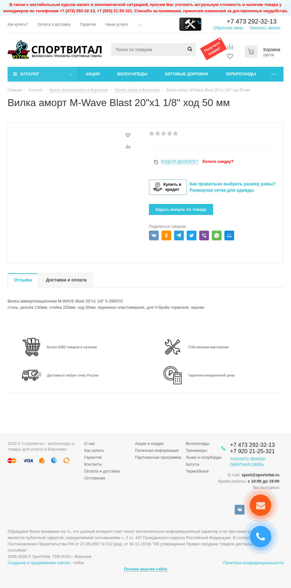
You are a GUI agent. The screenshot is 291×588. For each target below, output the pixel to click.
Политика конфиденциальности (253, 562)
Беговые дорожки (186, 74)
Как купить (94, 450)
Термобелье (197, 471)
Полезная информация (156, 450)
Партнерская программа (158, 457)
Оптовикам (94, 478)
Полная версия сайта (145, 569)
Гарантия (93, 457)
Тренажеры (196, 450)
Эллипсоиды (241, 74)
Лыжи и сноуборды (204, 457)
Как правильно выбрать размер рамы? (232, 183)
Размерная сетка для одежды (221, 190)
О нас (89, 443)
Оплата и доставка (102, 471)
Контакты (93, 464)
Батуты (192, 464)
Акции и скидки (149, 443)
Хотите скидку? (217, 161)
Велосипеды (133, 74)
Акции (92, 74)
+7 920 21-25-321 (252, 451)
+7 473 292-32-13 (252, 21)
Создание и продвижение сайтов (39, 562)
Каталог (29, 74)
